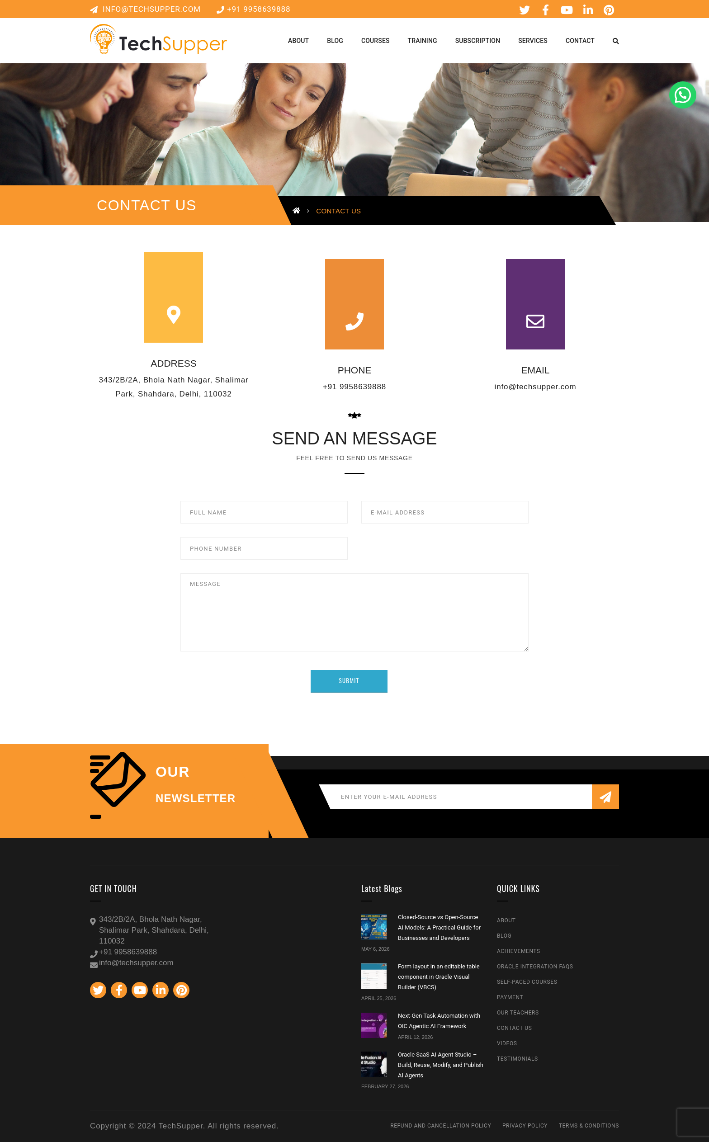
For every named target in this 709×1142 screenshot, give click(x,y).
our (173, 771)
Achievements (518, 951)
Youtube (567, 9)
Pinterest (609, 9)
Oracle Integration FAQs (535, 966)
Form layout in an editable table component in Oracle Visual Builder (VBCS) (439, 977)
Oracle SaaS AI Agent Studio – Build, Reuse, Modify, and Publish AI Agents (440, 1065)
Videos (507, 1043)
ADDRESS (174, 363)
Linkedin (588, 9)
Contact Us (514, 1028)
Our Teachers (518, 1013)
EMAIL (535, 370)
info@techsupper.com (145, 9)
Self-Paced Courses (527, 982)
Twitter (524, 9)
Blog (504, 936)
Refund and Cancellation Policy (440, 1126)
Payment (510, 997)
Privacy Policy (525, 1126)
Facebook (545, 9)
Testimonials (517, 1059)
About (506, 920)
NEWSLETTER (196, 798)
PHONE (355, 370)
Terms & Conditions (589, 1126)
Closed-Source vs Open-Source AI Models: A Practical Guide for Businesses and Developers (439, 928)
